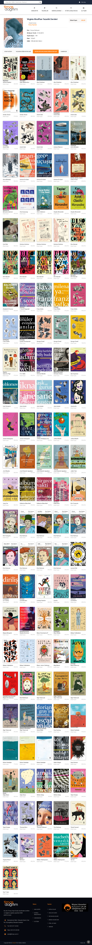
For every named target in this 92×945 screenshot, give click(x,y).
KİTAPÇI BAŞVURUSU (37, 913)
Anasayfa (34, 9)
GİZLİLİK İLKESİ (53, 913)
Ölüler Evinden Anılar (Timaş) (26, 339)
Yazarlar (45, 9)
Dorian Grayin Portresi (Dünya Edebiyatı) (41, 729)
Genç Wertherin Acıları (41, 436)
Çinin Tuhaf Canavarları (74, 857)
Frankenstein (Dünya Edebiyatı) (60, 631)
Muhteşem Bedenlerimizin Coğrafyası (24, 632)
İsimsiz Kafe (74, 727)
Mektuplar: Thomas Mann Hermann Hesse (59, 372)
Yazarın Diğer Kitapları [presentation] (25, 51)
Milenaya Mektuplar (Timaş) (59, 307)
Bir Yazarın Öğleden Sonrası (25, 307)
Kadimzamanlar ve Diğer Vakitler (59, 695)
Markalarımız (56, 9)
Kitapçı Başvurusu (71, 9)
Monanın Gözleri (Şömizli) (42, 825)
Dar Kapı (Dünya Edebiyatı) (58, 112)
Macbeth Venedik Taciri (59, 857)
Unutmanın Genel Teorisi (59, 469)
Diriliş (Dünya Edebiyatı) (7, 598)
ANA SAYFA (37, 909)
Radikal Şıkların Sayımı (7, 371)
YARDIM (51, 926)
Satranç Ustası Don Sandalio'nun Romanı (9, 695)
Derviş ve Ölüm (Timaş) (75, 663)
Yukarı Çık (84, 943)
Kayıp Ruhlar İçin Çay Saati (43, 209)
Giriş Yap (82, 2)
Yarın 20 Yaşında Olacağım (24, 80)
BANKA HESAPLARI (54, 920)
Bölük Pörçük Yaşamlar (75, 145)
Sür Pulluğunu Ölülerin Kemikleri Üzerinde (25, 729)
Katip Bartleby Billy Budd (42, 371)
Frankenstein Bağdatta (7, 80)
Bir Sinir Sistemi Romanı (24, 598)
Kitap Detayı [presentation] (9, 51)
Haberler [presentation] (69, 51)
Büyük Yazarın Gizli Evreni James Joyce (76, 177)
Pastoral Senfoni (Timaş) (8, 145)
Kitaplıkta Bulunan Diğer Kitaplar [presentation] (50, 51)
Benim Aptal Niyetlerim (6, 209)
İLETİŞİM (83, 9)
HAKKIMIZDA (37, 918)
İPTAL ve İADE (52, 923)
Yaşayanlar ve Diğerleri (41, 469)
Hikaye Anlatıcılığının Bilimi (26, 857)
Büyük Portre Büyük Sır (59, 274)
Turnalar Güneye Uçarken (75, 598)
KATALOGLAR (52, 909)
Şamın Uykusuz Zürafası (58, 501)
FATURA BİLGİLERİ (53, 916)
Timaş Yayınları (32, 25)
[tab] (8, 52)
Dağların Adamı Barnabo (75, 274)
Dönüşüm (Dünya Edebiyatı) (8, 339)
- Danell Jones (32, 23)
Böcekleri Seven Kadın (7, 793)
